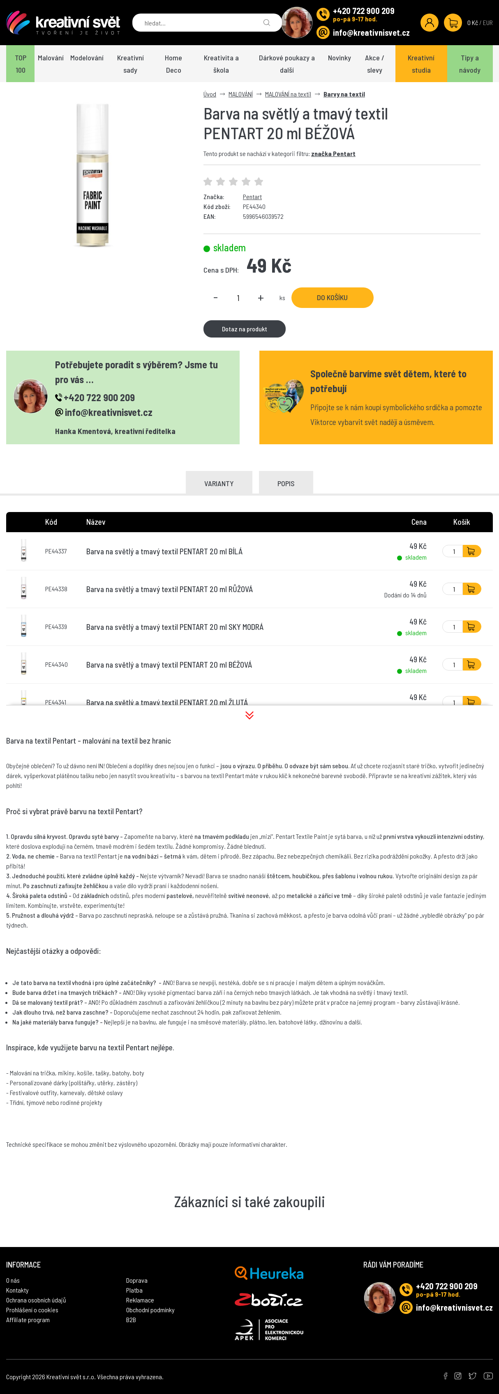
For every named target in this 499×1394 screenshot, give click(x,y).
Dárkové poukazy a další (287, 63)
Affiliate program (28, 1319)
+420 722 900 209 (364, 11)
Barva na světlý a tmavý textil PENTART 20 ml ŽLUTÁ (167, 702)
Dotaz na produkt (244, 329)
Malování (51, 57)
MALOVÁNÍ (241, 94)
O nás (13, 1280)
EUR (488, 22)
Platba (134, 1290)
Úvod (209, 94)
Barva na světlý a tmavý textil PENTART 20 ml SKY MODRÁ (174, 627)
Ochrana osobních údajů (36, 1300)
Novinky (339, 57)
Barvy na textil (344, 94)
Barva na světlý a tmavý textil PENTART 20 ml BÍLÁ (164, 551)
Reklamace (140, 1300)
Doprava (137, 1280)
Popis (286, 483)
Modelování (87, 57)
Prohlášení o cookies (32, 1310)
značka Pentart (333, 153)
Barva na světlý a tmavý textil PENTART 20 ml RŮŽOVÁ (169, 589)
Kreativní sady (130, 63)
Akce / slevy (374, 63)
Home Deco (173, 63)
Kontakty (17, 1290)
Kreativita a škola (221, 63)
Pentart (252, 196)
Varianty (219, 483)
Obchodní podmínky (150, 1310)
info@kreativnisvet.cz (371, 32)
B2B (131, 1319)
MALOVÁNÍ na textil (288, 94)
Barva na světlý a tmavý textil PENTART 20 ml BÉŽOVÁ (169, 664)
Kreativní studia (421, 63)
